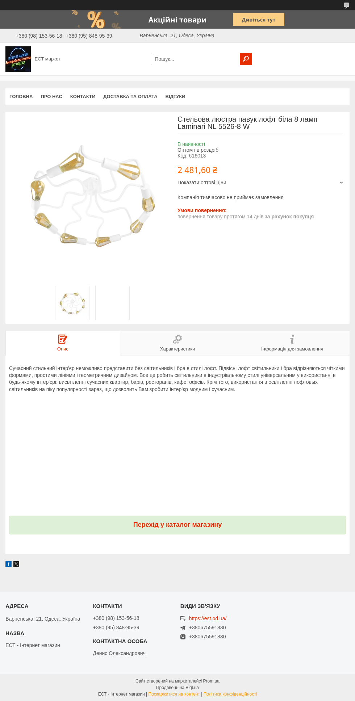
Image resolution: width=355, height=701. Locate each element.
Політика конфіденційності (230, 694)
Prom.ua (211, 681)
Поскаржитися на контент (174, 694)
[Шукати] (246, 59)
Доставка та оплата (130, 96)
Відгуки (175, 96)
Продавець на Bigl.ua (177, 687)
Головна (21, 96)
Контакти (83, 96)
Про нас (51, 96)
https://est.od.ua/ (208, 618)
